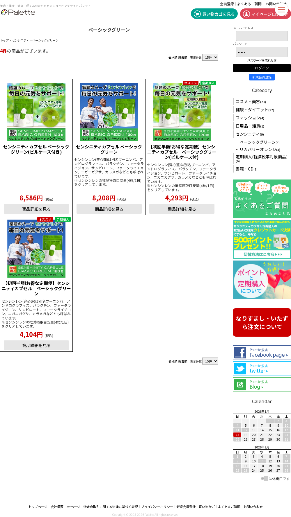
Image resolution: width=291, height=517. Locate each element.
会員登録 (227, 3)
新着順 (182, 57)
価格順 (172, 57)
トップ (4, 40)
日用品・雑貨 (250, 126)
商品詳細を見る (36, 209)
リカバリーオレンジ (259, 149)
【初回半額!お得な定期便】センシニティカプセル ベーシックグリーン (36, 288)
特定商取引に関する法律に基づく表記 (111, 506)
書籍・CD (247, 169)
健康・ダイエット (255, 109)
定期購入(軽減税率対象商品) (262, 158)
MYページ (73, 506)
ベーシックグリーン (259, 142)
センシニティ (20, 40)
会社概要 (57, 506)
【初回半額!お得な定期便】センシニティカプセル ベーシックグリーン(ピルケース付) (182, 151)
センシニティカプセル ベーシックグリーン (109, 149)
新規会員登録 (262, 77)
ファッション (250, 118)
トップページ (37, 506)
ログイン (262, 67)
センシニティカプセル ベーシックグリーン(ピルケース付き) (36, 149)
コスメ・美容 (251, 101)
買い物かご (207, 506)
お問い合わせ (253, 506)
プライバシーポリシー (157, 506)
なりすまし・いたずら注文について (262, 322)
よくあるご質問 (249, 3)
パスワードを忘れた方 (261, 60)
